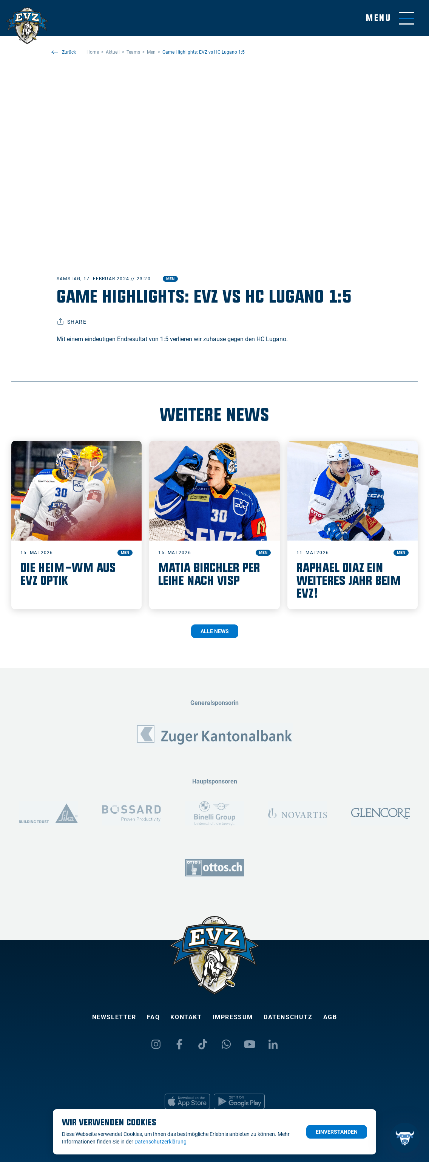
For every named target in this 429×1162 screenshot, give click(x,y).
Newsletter (114, 1017)
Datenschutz (288, 1017)
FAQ (153, 1017)
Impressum (233, 1017)
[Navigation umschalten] (390, 18)
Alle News (215, 631)
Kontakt (186, 1017)
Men (170, 279)
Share (71, 322)
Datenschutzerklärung (160, 1142)
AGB (330, 1017)
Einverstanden (337, 1132)
